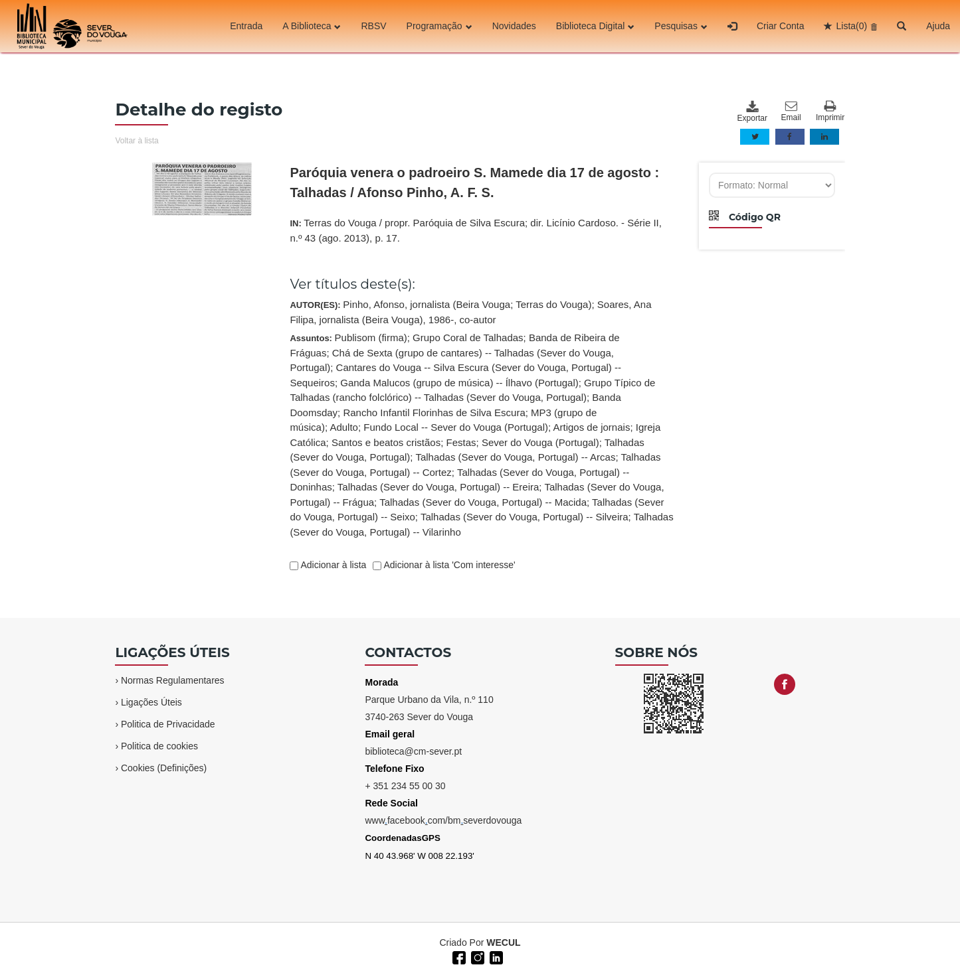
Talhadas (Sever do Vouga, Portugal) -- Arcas (515, 457)
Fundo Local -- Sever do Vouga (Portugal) (455, 427)
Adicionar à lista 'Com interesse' (448, 565)
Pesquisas (681, 26)
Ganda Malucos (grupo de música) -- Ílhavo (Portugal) (459, 382)
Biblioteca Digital (595, 26)
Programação (439, 26)
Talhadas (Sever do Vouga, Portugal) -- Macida (483, 502)
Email (791, 111)
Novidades (514, 26)
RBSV (373, 26)
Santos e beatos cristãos (386, 442)
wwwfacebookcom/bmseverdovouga (443, 820)
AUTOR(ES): (470, 312)
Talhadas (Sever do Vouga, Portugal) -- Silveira (524, 516)
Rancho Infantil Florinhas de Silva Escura (434, 412)
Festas (461, 442)
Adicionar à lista (332, 565)
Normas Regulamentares (173, 680)
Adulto (344, 427)
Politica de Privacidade (168, 724)
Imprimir (830, 111)
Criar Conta (781, 26)
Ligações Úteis (151, 702)
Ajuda (938, 26)
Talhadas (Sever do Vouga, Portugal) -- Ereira (438, 486)
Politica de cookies (159, 746)
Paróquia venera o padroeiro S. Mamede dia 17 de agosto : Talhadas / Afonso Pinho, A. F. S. (474, 182)
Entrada (246, 26)
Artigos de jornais (591, 427)
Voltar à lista (136, 140)
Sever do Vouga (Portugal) (540, 442)
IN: (476, 230)
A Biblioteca (311, 26)
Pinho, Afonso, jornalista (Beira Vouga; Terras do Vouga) (467, 304)
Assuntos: (481, 435)
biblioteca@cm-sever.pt (413, 751)
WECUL (503, 942)
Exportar (752, 111)
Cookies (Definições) (164, 768)
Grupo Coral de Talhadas (468, 337)
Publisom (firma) (371, 337)
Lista (851, 26)
